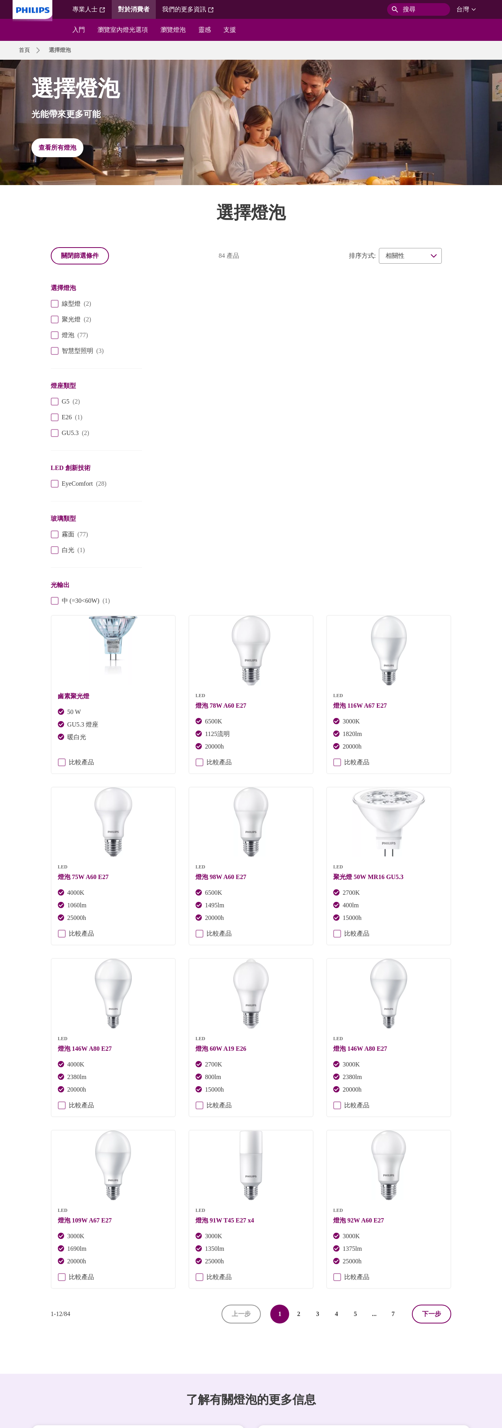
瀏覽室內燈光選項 (123, 29)
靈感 (204, 29)
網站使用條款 (317, 1350)
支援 (229, 29)
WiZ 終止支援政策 (41, 1365)
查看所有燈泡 (57, 147)
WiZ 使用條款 (363, 1350)
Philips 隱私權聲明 (231, 1350)
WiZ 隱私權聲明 (411, 1350)
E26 (66, 417)
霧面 (69, 534)
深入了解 (363, 1200)
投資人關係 (32, 1350)
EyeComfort (79, 484)
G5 (65, 402)
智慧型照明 (77, 351)
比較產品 (179, 411)
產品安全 (277, 1350)
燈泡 (69, 335)
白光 (68, 550)
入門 (78, 29)
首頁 (24, 50)
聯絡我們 (105, 1350)
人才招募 (70, 1350)
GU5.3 (70, 433)
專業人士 (88, 9)
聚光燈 (71, 319)
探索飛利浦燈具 (138, 1200)
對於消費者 (133, 9)
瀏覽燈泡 (173, 29)
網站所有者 (142, 1350)
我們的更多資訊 (188, 9)
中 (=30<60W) (80, 601)
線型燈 (71, 304)
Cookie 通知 (182, 1350)
